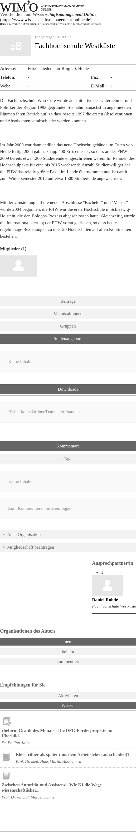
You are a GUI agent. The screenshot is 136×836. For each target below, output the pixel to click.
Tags (68, 458)
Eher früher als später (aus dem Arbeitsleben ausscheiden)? (72, 754)
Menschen (14, 23)
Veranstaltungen (68, 313)
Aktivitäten (68, 695)
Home (3, 23)
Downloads (68, 389)
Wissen (81, 705)
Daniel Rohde (105, 599)
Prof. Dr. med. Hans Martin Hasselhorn (48, 761)
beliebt (68, 651)
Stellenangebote (68, 338)
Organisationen (31, 23)
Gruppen (68, 326)
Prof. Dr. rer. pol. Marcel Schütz (28, 797)
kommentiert (68, 661)
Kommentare (68, 446)
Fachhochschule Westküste (114, 606)
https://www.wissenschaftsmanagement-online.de (46, 19)
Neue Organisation (24, 534)
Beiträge (68, 301)
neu (68, 641)
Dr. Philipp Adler (16, 742)
